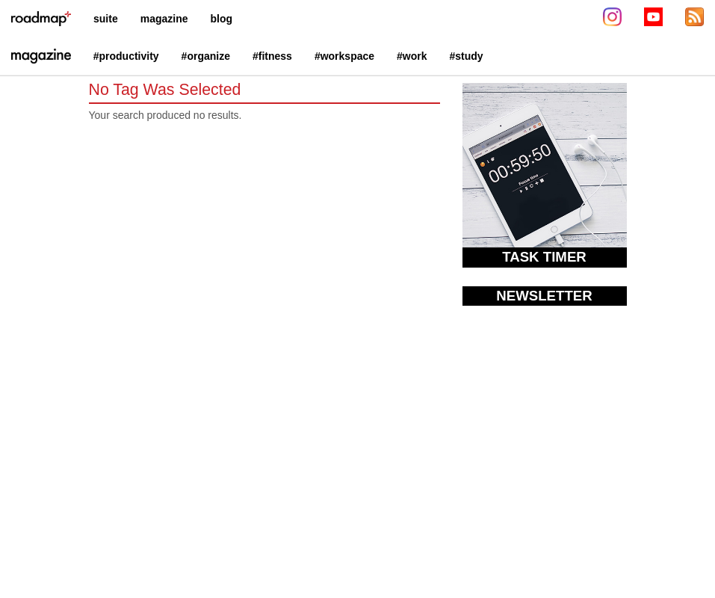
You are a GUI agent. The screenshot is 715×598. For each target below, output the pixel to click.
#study (466, 56)
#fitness (272, 56)
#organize (206, 56)
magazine (164, 19)
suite (105, 19)
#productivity (126, 56)
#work (412, 56)
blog (222, 19)
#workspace (344, 56)
